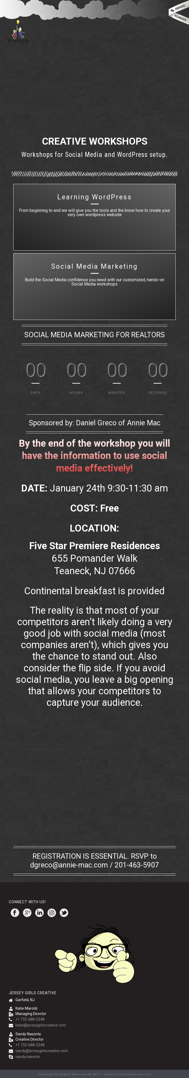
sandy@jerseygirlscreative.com (41, 1051)
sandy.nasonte (27, 1057)
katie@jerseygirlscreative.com (40, 1025)
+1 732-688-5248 (30, 1019)
